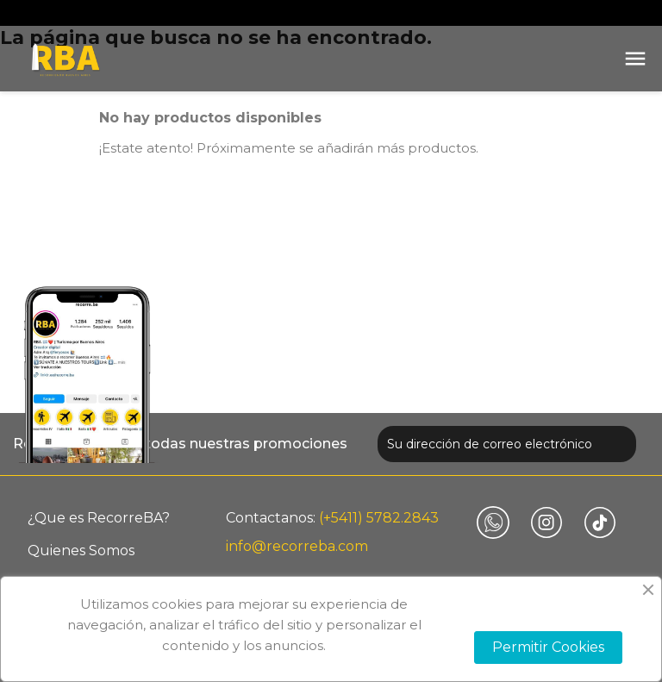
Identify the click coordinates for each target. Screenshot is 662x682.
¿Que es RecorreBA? (99, 518)
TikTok (600, 522)
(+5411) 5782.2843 (379, 518)
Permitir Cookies (548, 647)
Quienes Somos (81, 550)
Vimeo (493, 522)
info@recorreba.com (297, 546)
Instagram (546, 522)
